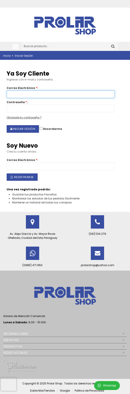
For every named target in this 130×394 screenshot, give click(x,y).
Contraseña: (17, 102)
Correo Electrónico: (22, 88)
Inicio (7, 56)
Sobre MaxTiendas (42, 390)
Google (65, 390)
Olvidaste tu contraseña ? (24, 117)
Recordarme (51, 129)
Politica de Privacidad (89, 390)
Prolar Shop (55, 383)
